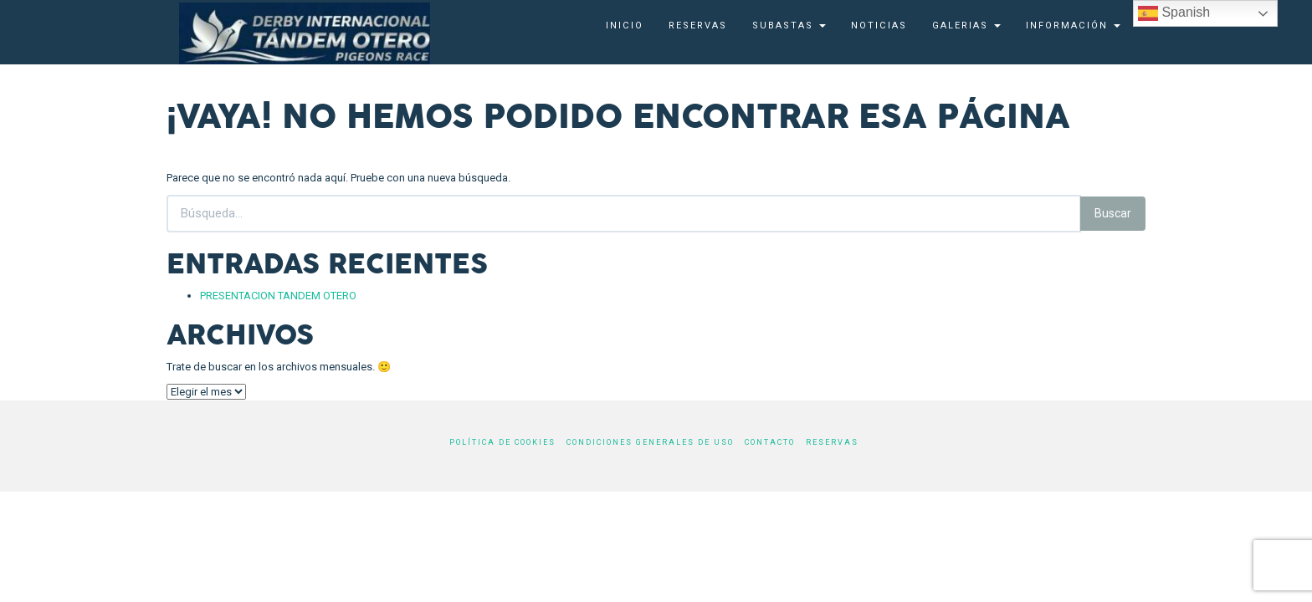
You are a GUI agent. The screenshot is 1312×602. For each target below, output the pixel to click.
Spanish (1174, 13)
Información (1073, 25)
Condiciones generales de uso (650, 442)
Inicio (624, 25)
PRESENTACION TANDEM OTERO (278, 295)
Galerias (966, 25)
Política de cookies (502, 442)
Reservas (698, 25)
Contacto (770, 442)
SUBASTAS (789, 25)
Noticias (879, 25)
